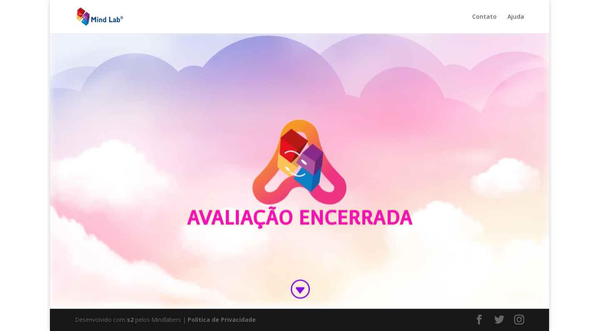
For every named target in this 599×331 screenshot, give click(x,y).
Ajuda (515, 17)
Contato (484, 17)
